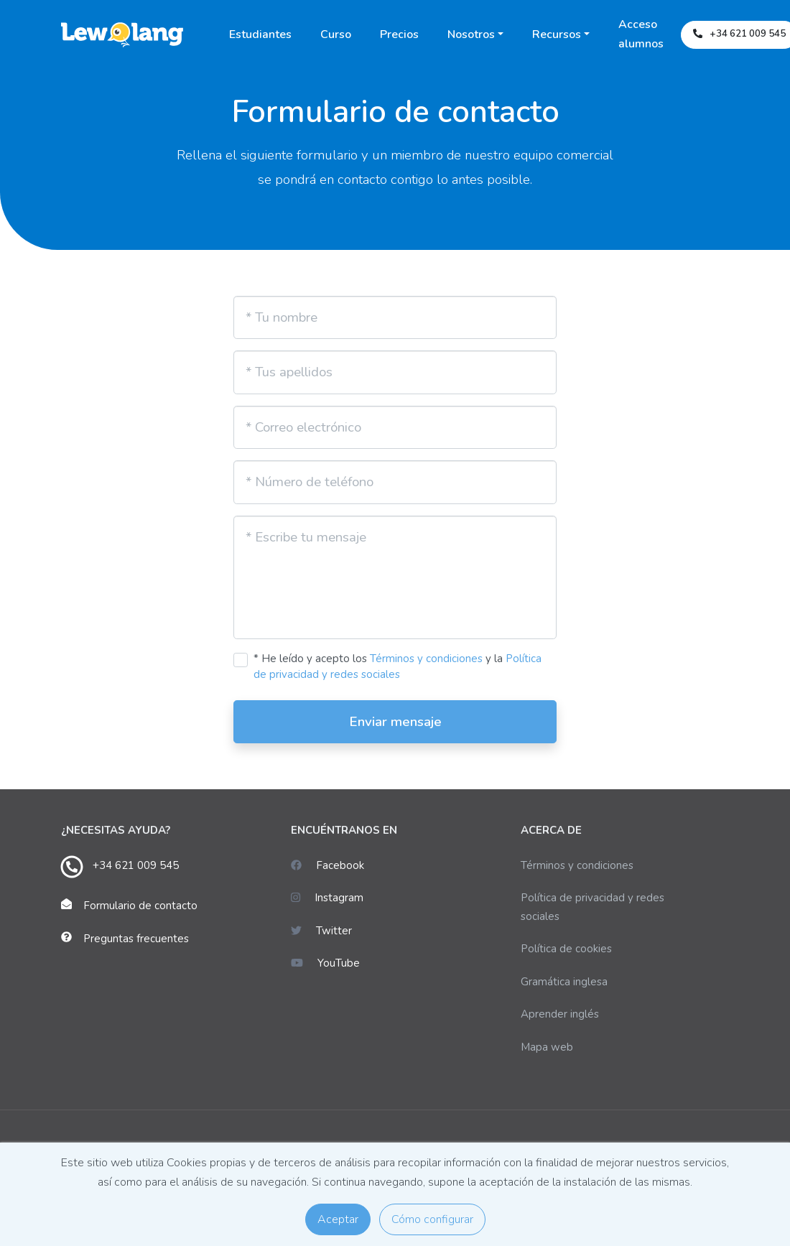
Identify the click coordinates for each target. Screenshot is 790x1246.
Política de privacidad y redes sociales (592, 907)
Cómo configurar (432, 1219)
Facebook (327, 865)
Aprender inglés (560, 1014)
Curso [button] (335, 34)
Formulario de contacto (140, 905)
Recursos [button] (556, 34)
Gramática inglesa (564, 982)
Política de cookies (566, 949)
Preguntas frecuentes (136, 938)
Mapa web (547, 1047)
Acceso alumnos (641, 34)
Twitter (321, 931)
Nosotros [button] (471, 34)
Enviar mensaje (395, 721)
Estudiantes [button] (260, 34)
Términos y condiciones (426, 658)
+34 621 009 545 (136, 865)
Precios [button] (399, 34)
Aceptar (337, 1219)
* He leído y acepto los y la (398, 666)
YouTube (325, 963)
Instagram (327, 898)
